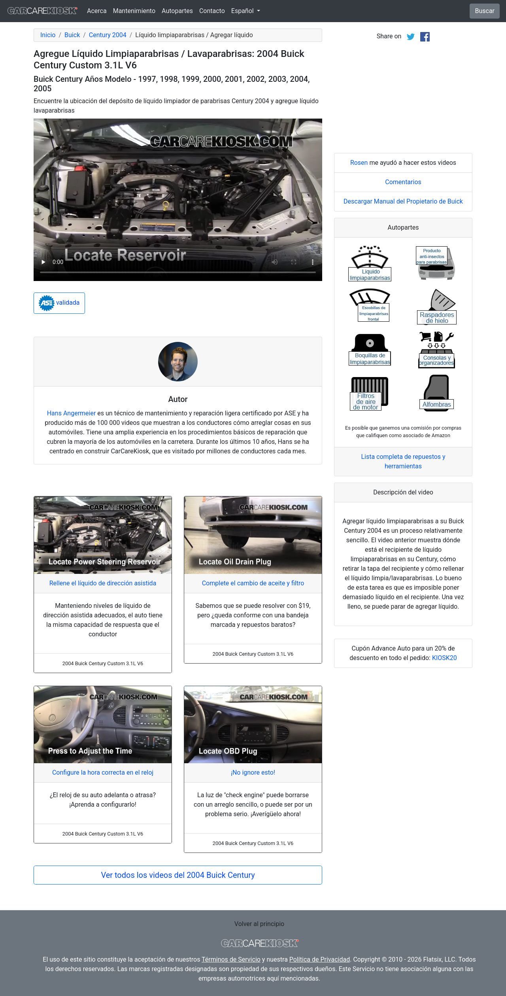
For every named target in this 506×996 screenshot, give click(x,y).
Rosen (359, 162)
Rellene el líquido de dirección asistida (103, 583)
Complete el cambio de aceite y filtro (253, 583)
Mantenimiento (134, 11)
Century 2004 (107, 35)
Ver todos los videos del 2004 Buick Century (178, 875)
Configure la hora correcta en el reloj (102, 772)
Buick (72, 35)
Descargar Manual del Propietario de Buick (403, 201)
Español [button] (243, 11)
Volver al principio (259, 924)
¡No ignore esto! (253, 772)
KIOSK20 (444, 658)
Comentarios (403, 182)
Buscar (485, 11)
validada (59, 303)
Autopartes (177, 11)
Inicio (47, 35)
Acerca (97, 11)
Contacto (212, 11)
